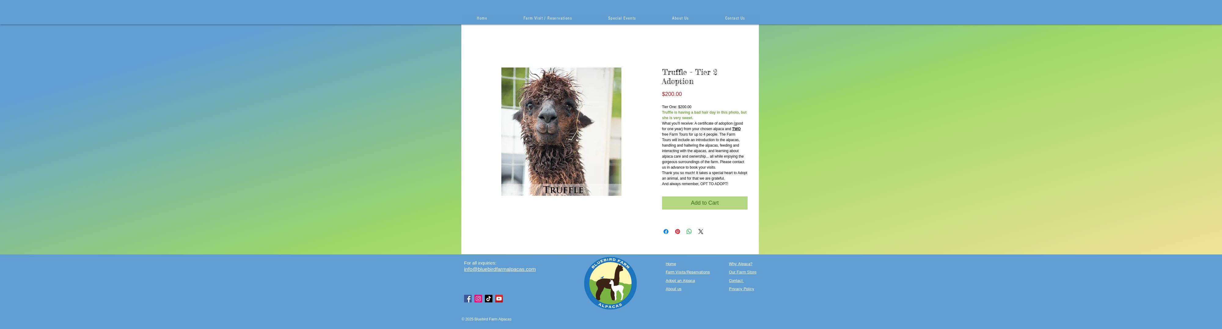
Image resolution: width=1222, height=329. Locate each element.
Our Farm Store (742, 272)
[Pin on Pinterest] (677, 231)
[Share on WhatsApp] (689, 231)
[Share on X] (700, 231)
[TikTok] (488, 298)
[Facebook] (468, 298)
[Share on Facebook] (666, 231)
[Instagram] (478, 298)
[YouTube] (499, 298)
